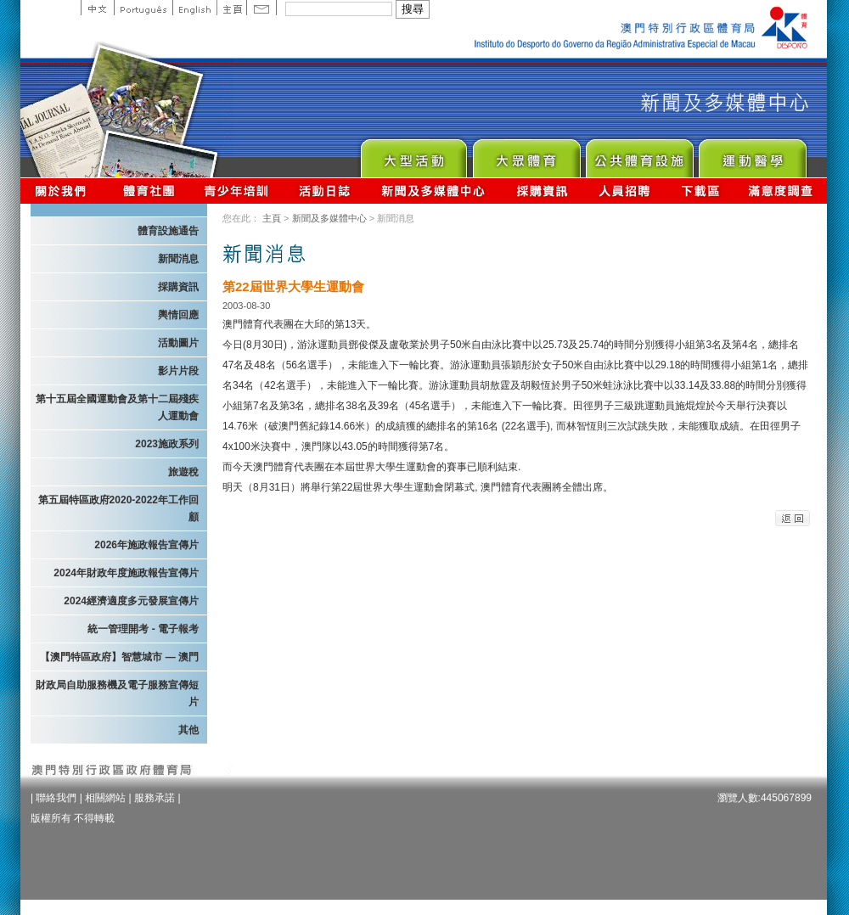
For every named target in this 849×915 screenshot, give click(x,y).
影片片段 (178, 371)
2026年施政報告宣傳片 (146, 545)
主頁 (231, 7)
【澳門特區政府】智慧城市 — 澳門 (119, 657)
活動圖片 (178, 343)
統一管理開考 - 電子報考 (143, 629)
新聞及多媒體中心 (434, 190)
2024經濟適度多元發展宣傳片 (131, 601)
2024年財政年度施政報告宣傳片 (126, 573)
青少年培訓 (237, 190)
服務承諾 (154, 798)
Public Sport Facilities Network (638, 154)
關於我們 (64, 190)
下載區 (700, 190)
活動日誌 (325, 190)
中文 (97, 7)
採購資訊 (542, 190)
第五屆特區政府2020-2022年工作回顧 (118, 508)
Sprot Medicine (751, 154)
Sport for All (525, 154)
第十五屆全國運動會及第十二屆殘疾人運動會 (117, 407)
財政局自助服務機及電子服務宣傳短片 (117, 693)
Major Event (413, 154)
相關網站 (105, 798)
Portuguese (143, 7)
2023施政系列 (167, 444)
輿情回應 (178, 315)
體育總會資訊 (148, 190)
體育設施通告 (168, 231)
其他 (188, 730)
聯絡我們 (56, 798)
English (194, 7)
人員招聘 (624, 190)
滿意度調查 (781, 190)
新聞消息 (178, 259)
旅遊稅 (183, 472)
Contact (261, 7)
